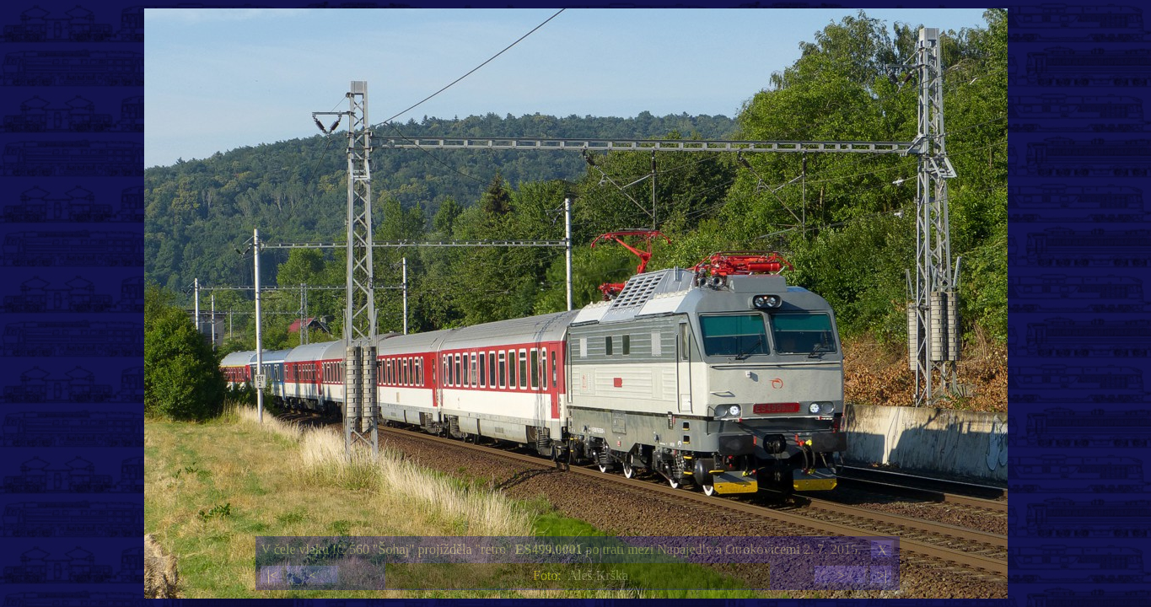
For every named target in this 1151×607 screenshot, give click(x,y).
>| (882, 575)
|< (272, 575)
